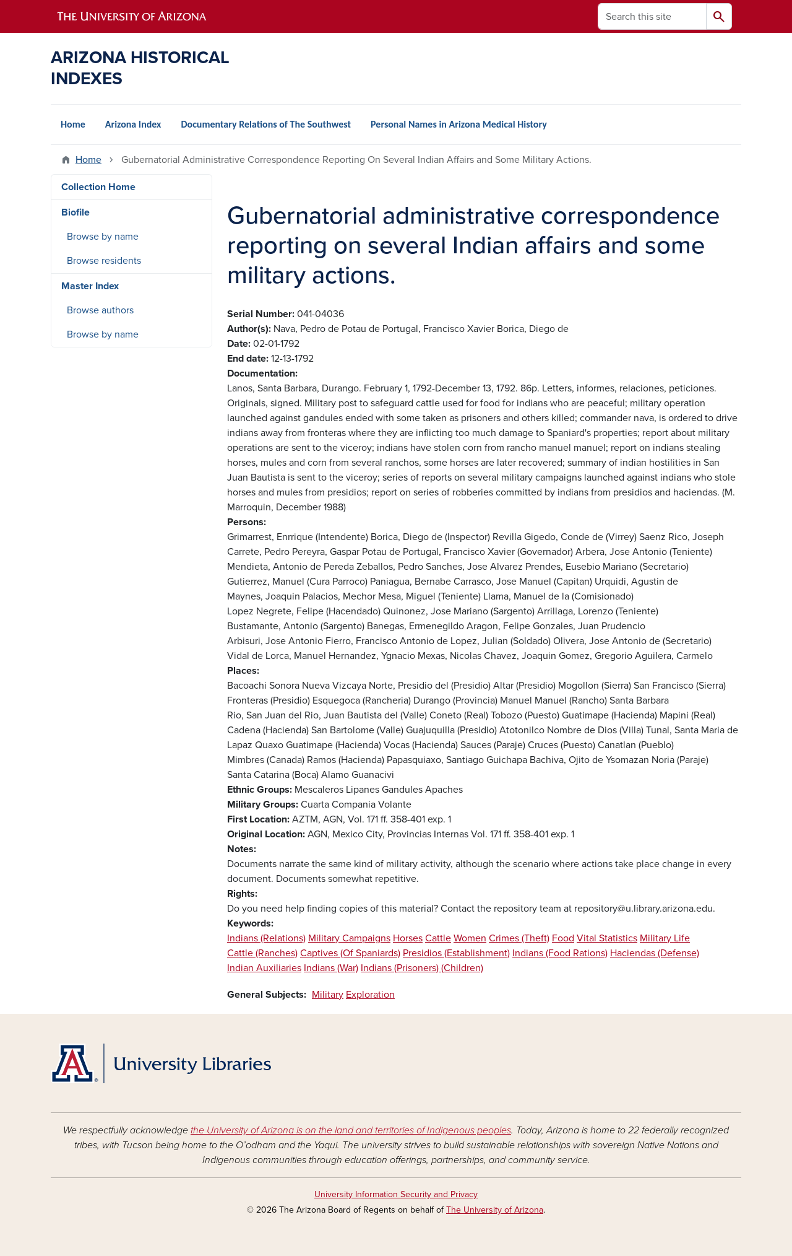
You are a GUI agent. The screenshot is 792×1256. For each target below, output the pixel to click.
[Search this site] (652, 16)
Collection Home (98, 187)
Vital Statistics (607, 938)
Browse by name (103, 236)
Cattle (438, 938)
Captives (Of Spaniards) (350, 953)
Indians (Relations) (266, 938)
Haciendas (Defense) (654, 953)
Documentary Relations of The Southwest (266, 124)
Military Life (665, 938)
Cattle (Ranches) (262, 953)
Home (73, 124)
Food (563, 938)
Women (470, 938)
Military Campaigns (349, 938)
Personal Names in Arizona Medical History (459, 124)
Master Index (90, 286)
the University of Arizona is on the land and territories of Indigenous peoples (351, 1130)
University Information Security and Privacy (396, 1194)
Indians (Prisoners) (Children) (422, 968)
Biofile (75, 212)
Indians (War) (331, 968)
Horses (408, 938)
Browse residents (104, 261)
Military (327, 994)
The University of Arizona (494, 1210)
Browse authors (100, 310)
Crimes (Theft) (519, 938)
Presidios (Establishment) (456, 953)
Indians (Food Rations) (560, 953)
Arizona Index (133, 124)
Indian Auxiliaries (264, 968)
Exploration (370, 994)
